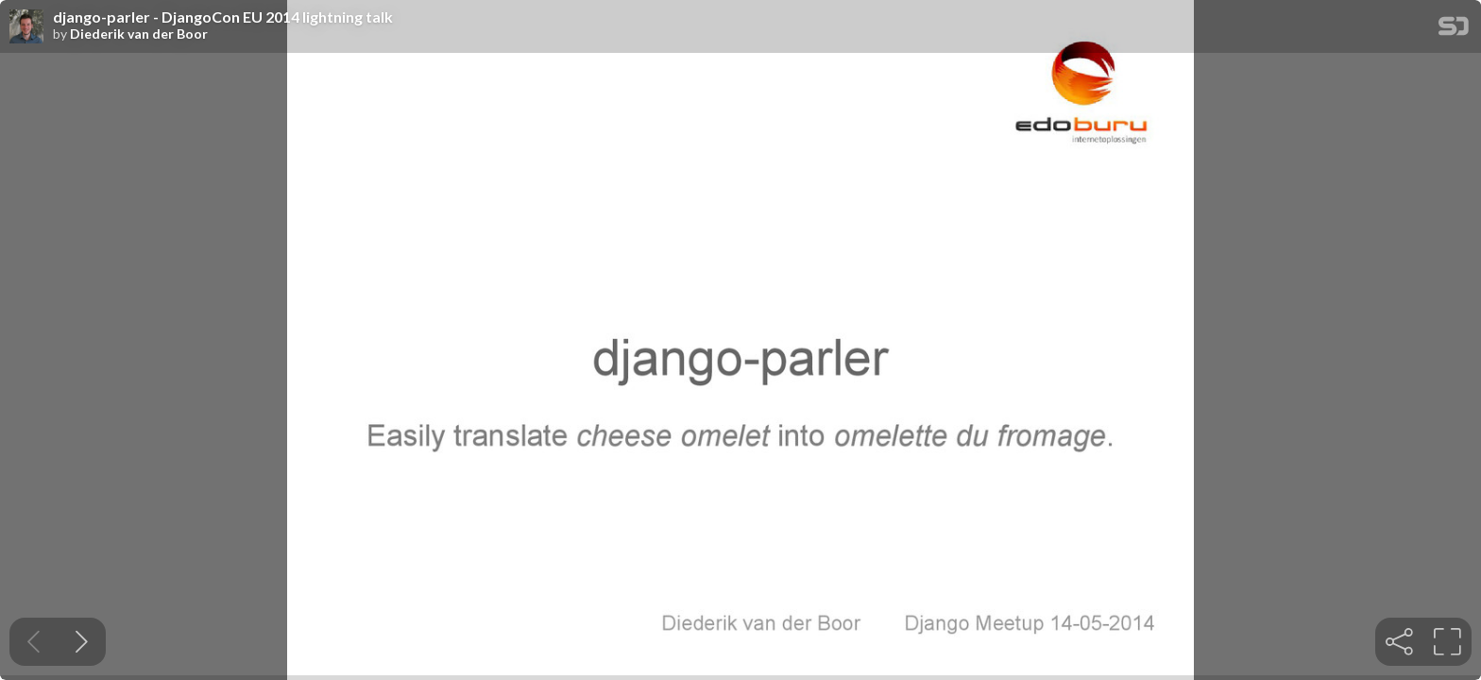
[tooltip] (1399, 641)
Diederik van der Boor (139, 34)
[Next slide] (81, 641)
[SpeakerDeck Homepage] (1453, 30)
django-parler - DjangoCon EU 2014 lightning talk (223, 17)
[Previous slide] (33, 641)
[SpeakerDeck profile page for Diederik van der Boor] (26, 27)
